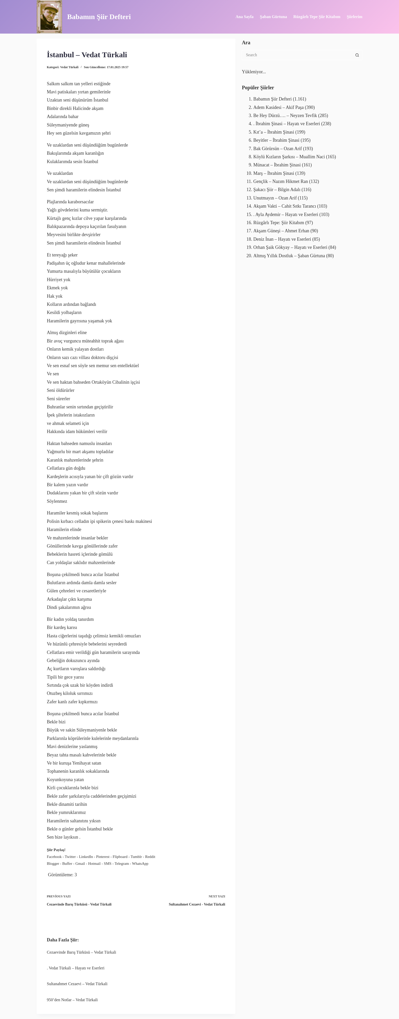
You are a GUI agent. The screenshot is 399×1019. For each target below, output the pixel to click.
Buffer (67, 864)
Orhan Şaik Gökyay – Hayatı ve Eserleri (290, 247)
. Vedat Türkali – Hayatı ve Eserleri (75, 968)
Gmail (80, 864)
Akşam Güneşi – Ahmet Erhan (281, 230)
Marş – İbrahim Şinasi (273, 173)
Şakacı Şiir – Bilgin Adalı (276, 189)
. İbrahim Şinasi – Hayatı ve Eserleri (286, 123)
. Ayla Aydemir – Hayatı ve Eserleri (285, 214)
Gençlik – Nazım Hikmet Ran (280, 181)
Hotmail (94, 864)
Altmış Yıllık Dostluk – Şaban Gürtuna (289, 255)
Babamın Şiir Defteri (99, 17)
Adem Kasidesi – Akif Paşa (278, 107)
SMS (107, 864)
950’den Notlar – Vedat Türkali (72, 1000)
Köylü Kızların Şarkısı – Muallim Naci (289, 156)
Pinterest (103, 857)
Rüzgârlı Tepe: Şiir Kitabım (278, 222)
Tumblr (136, 857)
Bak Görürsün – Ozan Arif (277, 148)
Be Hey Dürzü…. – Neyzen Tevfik (285, 115)
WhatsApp (140, 864)
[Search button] (357, 55)
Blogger (53, 864)
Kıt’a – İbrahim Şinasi (273, 132)
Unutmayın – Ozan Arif (274, 197)
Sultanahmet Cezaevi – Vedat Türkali (77, 984)
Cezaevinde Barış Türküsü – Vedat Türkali (81, 952)
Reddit (150, 857)
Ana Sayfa (245, 17)
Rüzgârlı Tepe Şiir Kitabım (316, 17)
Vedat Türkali (69, 67)
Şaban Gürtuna (273, 17)
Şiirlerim (354, 17)
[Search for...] (297, 55)
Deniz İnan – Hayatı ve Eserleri (282, 239)
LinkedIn (86, 857)
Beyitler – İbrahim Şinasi (276, 140)
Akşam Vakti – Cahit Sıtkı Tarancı (284, 206)
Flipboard (120, 857)
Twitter (70, 857)
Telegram (122, 864)
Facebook (54, 857)
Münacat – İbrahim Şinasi (277, 164)
